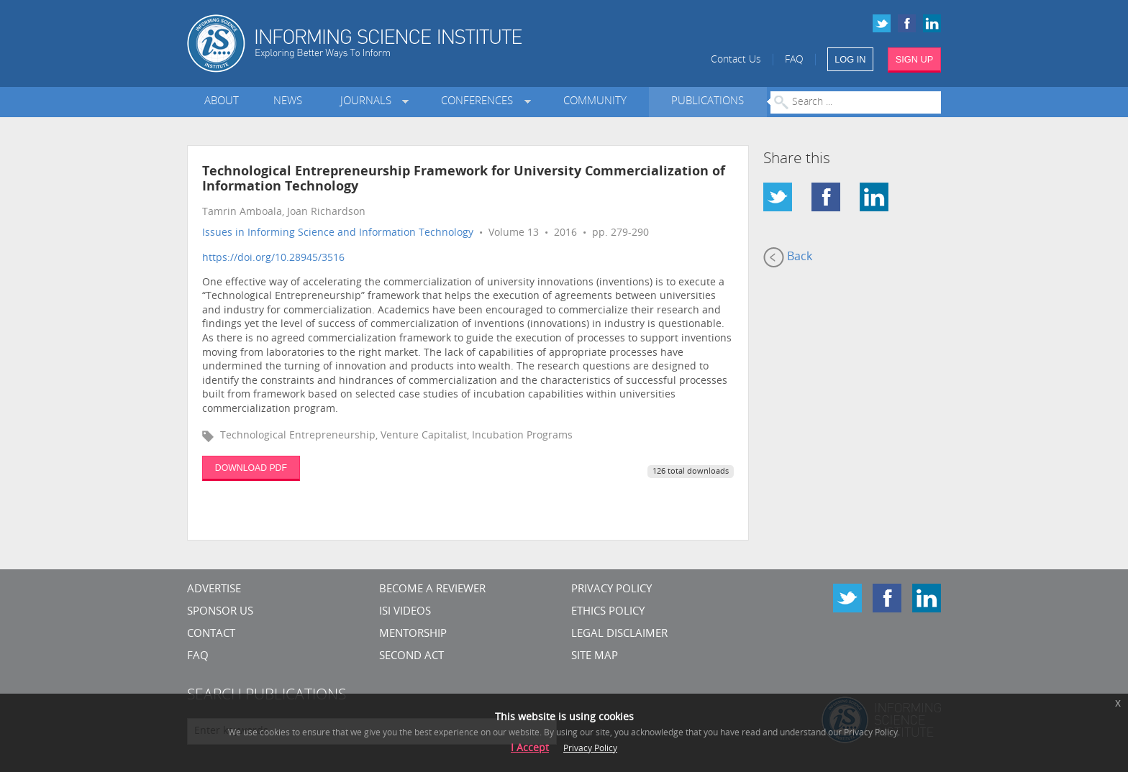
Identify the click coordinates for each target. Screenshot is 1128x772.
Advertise (214, 589)
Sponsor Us (220, 612)
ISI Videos (405, 612)
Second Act (411, 656)
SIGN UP (915, 59)
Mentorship (413, 634)
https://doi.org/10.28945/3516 (273, 258)
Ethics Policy (608, 612)
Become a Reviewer (432, 589)
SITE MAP (594, 656)
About (221, 101)
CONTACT (211, 634)
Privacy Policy (611, 589)
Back (787, 257)
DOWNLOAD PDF (251, 468)
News (287, 101)
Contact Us (736, 60)
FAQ (794, 60)
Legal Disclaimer (619, 634)
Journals (368, 101)
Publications (707, 101)
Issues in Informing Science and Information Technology (337, 233)
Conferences (480, 101)
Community (595, 101)
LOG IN (849, 59)
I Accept (530, 748)
